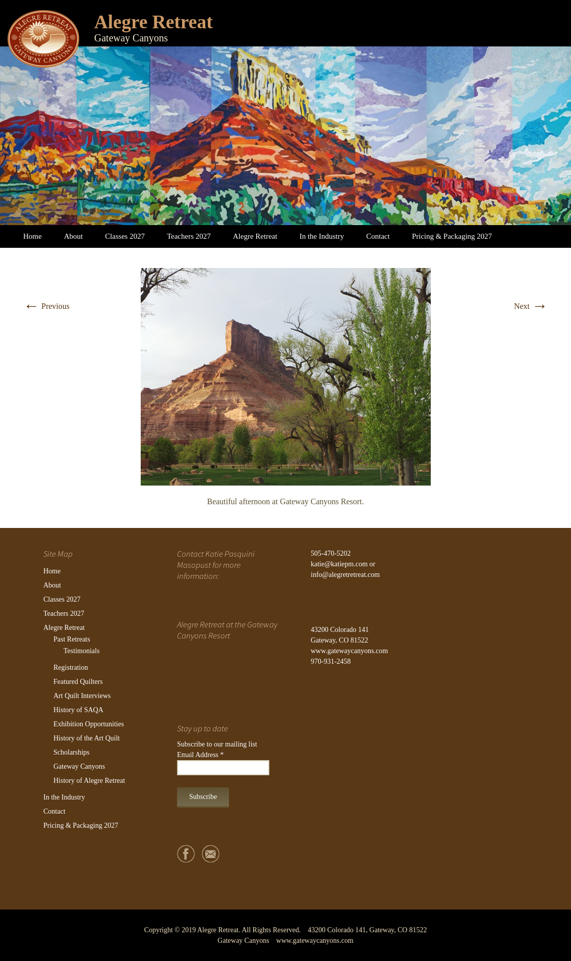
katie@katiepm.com (339, 564)
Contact (378, 236)
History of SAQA (78, 710)
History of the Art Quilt (86, 738)
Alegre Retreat (255, 236)
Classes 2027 (125, 236)
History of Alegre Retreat (89, 780)
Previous (46, 306)
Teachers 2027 (189, 236)
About (73, 236)
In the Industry (322, 236)
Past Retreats (71, 639)
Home (32, 236)
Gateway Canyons (79, 766)
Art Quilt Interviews (82, 696)
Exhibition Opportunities (88, 724)
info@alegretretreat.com (345, 574)
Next (531, 306)
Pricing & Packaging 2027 (452, 236)
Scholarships (71, 752)
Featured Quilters (78, 681)
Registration (70, 667)
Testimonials (81, 651)
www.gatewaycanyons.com (349, 651)
